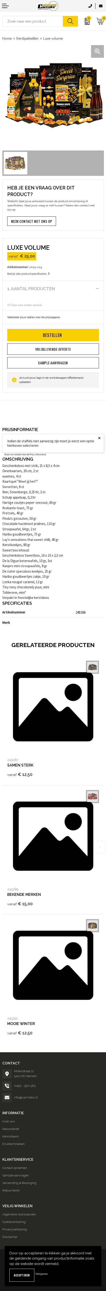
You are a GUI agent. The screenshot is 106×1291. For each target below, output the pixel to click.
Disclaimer (10, 1237)
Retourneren (11, 1190)
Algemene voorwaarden (19, 1214)
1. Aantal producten (31, 288)
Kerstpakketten (27, 38)
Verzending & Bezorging (19, 1183)
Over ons (8, 1121)
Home (7, 38)
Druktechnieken (13, 1144)
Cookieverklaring (14, 1222)
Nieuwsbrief (10, 1129)
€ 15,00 (20, 903)
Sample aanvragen (15, 1175)
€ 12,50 (19, 774)
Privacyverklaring (14, 1229)
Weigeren (41, 1274)
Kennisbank (10, 1136)
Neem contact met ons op (31, 221)
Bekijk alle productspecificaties (28, 273)
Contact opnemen (14, 1168)
